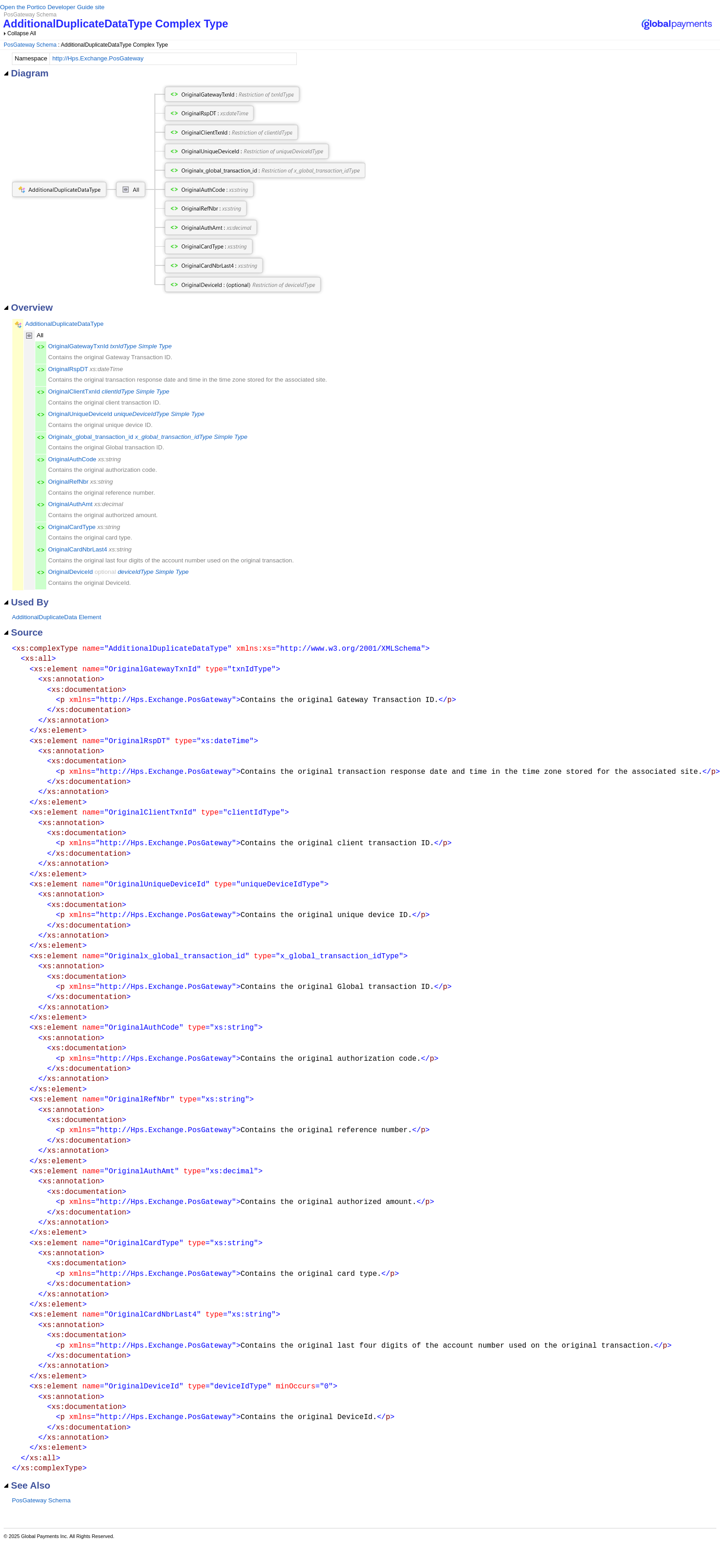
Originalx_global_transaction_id (90, 436)
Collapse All (21, 33)
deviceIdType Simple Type (153, 571)
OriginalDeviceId (70, 571)
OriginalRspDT (68, 369)
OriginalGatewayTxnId (78, 346)
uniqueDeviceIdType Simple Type (159, 413)
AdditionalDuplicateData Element (56, 617)
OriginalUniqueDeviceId (80, 413)
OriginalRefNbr (68, 481)
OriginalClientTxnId (74, 391)
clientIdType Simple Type (135, 391)
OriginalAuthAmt (70, 504)
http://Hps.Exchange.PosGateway (97, 58)
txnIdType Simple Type (141, 346)
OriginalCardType (72, 527)
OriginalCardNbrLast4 (77, 549)
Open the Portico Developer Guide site (52, 7)
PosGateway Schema (30, 45)
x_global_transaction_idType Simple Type (191, 436)
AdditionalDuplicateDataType (64, 323)
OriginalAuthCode (72, 459)
